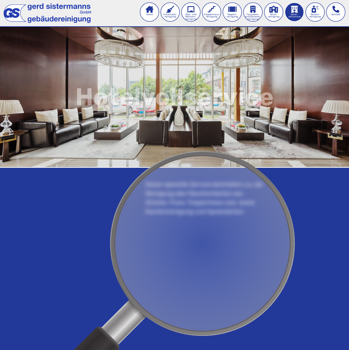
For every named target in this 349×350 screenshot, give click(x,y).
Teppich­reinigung (232, 12)
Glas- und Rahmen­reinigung (191, 13)
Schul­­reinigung (273, 12)
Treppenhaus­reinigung (212, 12)
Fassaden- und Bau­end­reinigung (253, 13)
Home (149, 11)
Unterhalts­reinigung (170, 12)
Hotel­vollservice (294, 12)
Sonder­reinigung (315, 12)
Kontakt (335, 11)
